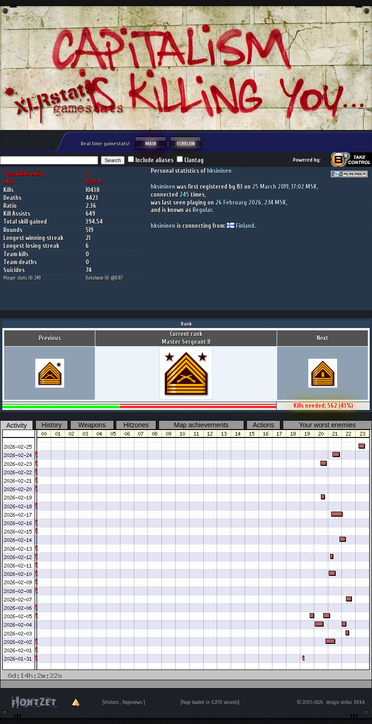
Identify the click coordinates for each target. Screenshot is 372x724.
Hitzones (135, 425)
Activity (17, 425)
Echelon (186, 143)
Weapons (92, 425)
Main (150, 143)
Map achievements (201, 425)
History (51, 425)
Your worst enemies (327, 425)
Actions (263, 425)
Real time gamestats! (105, 143)
